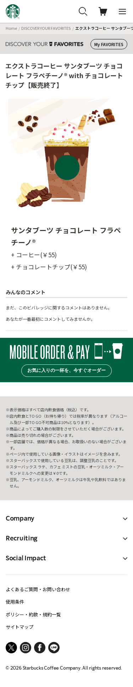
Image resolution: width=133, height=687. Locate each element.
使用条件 (15, 601)
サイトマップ (19, 626)
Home (11, 28)
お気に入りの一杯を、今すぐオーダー (66, 370)
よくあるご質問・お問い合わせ (38, 589)
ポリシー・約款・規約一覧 (33, 614)
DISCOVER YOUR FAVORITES (46, 28)
